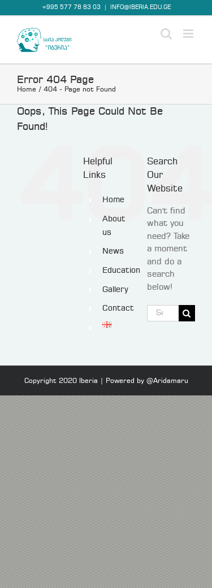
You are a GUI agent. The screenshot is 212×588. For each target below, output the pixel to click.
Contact (118, 308)
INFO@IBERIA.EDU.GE (140, 7)
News (113, 251)
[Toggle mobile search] (166, 34)
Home (113, 200)
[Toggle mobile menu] (189, 34)
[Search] (187, 313)
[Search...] (163, 313)
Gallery (115, 290)
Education (121, 271)
